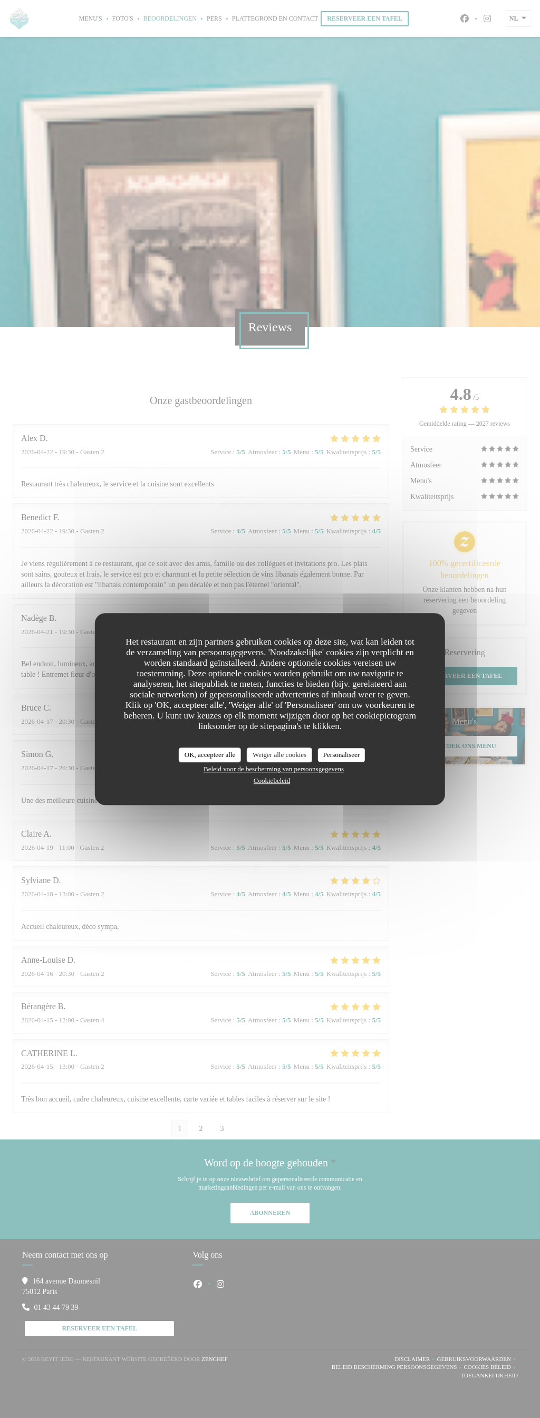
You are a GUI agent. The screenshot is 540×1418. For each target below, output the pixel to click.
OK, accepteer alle (210, 755)
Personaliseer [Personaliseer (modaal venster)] (341, 755)
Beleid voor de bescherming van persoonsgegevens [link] (274, 769)
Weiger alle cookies (279, 755)
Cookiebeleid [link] (272, 780)
